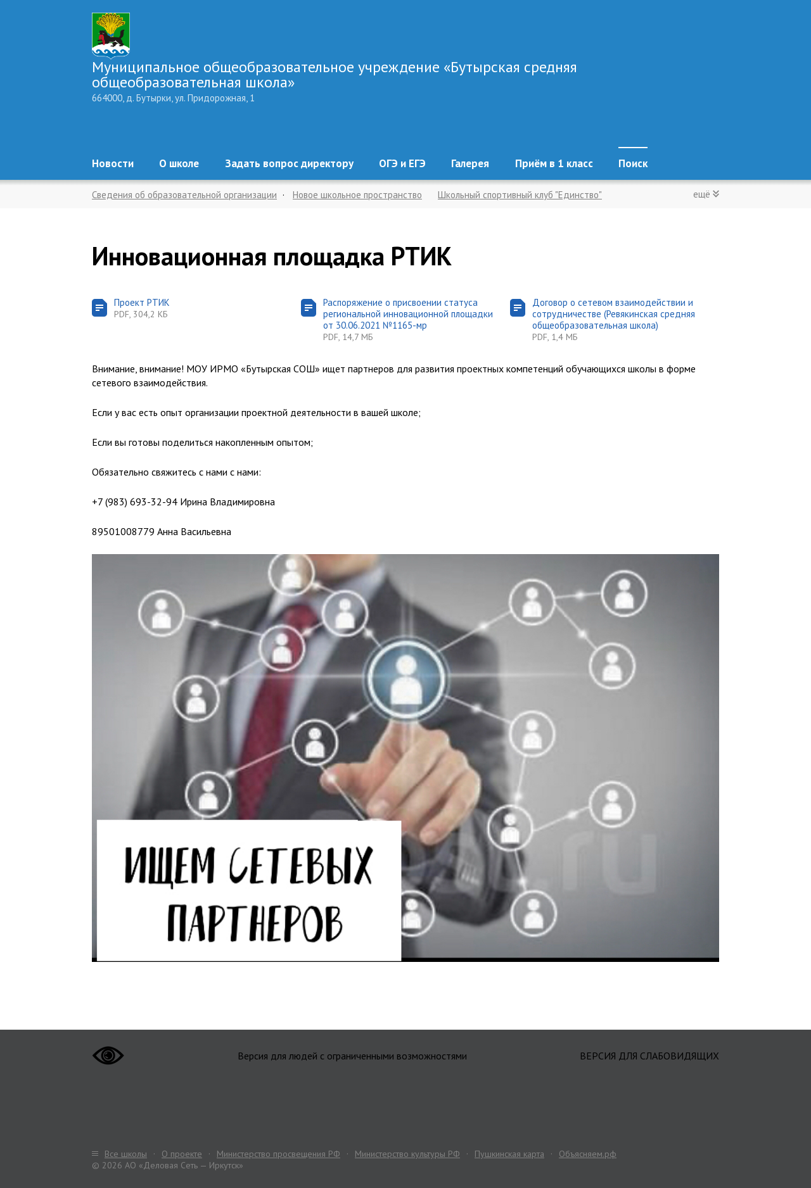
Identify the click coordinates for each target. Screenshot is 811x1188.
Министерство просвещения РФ (278, 1154)
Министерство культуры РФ (407, 1154)
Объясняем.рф (587, 1154)
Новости (113, 163)
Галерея (470, 163)
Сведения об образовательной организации (184, 194)
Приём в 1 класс (554, 163)
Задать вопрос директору (289, 163)
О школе (179, 163)
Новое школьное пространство (357, 194)
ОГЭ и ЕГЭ (402, 163)
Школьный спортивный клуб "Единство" (520, 194)
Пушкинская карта (509, 1154)
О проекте (182, 1154)
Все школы (126, 1154)
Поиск (633, 163)
